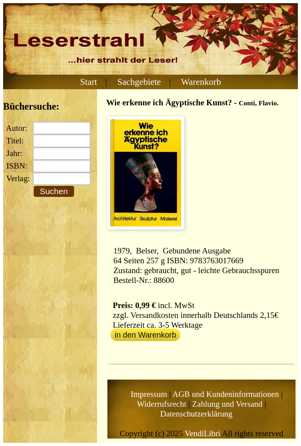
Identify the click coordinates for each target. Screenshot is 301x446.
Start (88, 82)
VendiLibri (202, 433)
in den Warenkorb (145, 334)
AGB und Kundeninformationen (225, 394)
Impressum (149, 394)
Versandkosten (154, 315)
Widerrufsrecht (161, 404)
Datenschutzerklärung (196, 413)
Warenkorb (201, 82)
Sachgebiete (139, 82)
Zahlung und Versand (227, 404)
